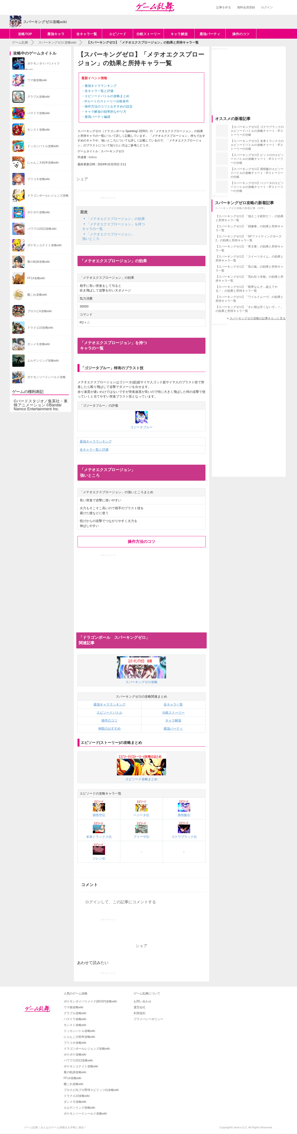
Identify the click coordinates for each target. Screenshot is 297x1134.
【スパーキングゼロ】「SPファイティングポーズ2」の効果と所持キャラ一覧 (248, 238)
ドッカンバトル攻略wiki (79, 1031)
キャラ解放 (179, 34)
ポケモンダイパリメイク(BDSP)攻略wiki (90, 1001)
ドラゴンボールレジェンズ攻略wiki (87, 1048)
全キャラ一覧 (86, 34)
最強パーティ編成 (97, 117)
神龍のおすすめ (109, 728)
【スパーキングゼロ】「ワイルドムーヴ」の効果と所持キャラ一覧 (249, 299)
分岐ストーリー (148, 34)
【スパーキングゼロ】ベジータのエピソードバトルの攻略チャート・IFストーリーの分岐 (257, 187)
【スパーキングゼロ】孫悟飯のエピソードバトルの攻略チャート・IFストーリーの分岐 (257, 173)
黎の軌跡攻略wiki (75, 1072)
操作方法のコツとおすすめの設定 (109, 106)
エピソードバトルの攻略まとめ (107, 96)
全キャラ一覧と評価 (99, 91)
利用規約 (139, 1013)
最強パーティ (210, 34)
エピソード (117, 34)
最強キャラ (55, 34)
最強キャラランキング (101, 86)
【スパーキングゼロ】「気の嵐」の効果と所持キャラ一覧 (249, 268)
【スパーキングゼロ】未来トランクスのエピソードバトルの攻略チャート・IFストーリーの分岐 (257, 145)
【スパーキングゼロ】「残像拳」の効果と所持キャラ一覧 (249, 228)
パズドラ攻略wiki (75, 1019)
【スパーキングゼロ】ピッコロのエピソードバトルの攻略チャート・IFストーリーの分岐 (257, 159)
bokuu (93, 157)
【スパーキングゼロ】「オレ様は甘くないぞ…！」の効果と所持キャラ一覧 (249, 309)
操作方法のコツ (141, 541)
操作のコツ (241, 34)
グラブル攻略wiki (75, 1013)
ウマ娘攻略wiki (73, 1007)
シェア (82, 179)
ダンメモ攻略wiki (75, 1101)
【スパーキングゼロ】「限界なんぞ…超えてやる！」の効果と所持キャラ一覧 (247, 288)
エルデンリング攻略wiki (79, 1107)
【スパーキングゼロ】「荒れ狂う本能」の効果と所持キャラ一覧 (249, 278)
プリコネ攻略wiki (75, 1042)
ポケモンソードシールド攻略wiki (85, 1113)
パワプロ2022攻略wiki (78, 1060)
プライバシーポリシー (148, 1019)
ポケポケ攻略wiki (75, 1054)
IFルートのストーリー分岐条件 (107, 101)
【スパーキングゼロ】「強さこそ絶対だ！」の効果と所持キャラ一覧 (249, 218)
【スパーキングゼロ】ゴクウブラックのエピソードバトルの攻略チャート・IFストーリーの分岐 (257, 131)
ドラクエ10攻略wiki (77, 1096)
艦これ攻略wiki (73, 1084)
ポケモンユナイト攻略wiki (81, 1066)
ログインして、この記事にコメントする (120, 902)
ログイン (267, 7)
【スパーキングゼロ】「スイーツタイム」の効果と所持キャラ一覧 (249, 258)
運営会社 (139, 1007)
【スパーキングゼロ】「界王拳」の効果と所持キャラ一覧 (249, 248)
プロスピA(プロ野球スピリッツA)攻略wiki (91, 1090)
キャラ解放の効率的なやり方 (105, 111)
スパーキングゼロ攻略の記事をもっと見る (258, 318)
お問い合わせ (142, 1001)
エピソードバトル (109, 712)
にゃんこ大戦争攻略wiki (79, 1037)
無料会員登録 (246, 7)
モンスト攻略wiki (75, 1025)
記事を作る (223, 7)
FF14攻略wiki (72, 1078)
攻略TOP (25, 34)
